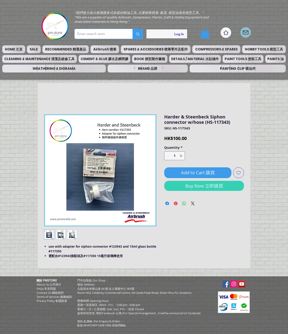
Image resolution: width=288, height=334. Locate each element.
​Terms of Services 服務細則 (54, 297)
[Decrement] (168, 156)
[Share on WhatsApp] (184, 203)
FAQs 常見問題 (46, 289)
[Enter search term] (100, 34)
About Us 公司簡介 (49, 284)
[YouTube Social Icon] (241, 284)
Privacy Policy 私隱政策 (52, 301)
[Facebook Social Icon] (226, 284)
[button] (205, 32)
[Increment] (181, 156)
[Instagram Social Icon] (233, 284)
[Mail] (245, 32)
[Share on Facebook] (167, 203)
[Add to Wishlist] (238, 172)
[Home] (226, 32)
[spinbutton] (174, 156)
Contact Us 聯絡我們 (50, 293)
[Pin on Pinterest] (175, 203)
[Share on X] (192, 203)
